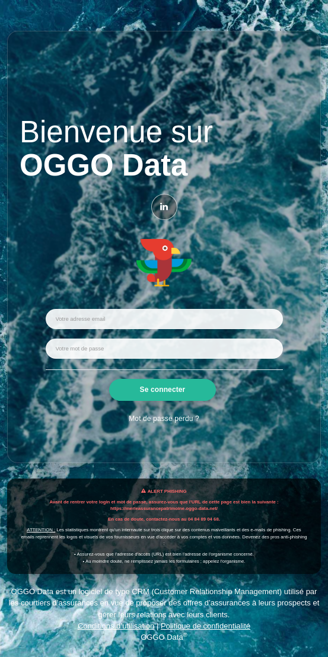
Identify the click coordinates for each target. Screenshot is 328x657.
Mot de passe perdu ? (164, 418)
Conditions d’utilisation (116, 625)
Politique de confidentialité (205, 625)
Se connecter (163, 389)
